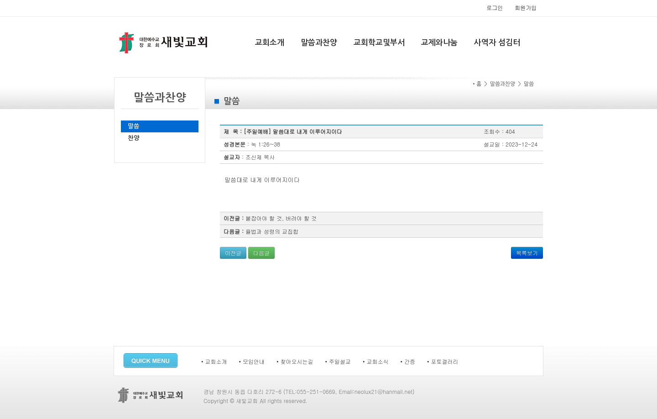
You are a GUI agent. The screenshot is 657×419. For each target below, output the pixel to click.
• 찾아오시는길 (294, 361)
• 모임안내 (252, 361)
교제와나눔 (439, 43)
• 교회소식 (376, 361)
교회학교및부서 (379, 43)
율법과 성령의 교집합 (271, 231)
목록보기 (527, 253)
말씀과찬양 (319, 43)
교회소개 (269, 43)
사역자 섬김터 (497, 43)
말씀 (134, 126)
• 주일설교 (338, 361)
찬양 (134, 138)
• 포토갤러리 (443, 361)
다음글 (261, 253)
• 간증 (408, 361)
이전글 (233, 253)
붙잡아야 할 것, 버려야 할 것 (281, 218)
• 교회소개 (214, 361)
